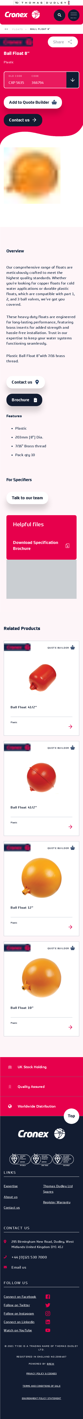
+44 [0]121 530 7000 (29, 1257)
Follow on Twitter (27, 1305)
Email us (19, 1267)
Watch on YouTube (27, 1330)
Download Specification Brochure (35, 545)
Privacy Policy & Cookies (41, 1373)
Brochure (20, 399)
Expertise (11, 1186)
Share (63, 41)
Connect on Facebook (27, 1297)
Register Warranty (57, 1202)
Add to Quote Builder (29, 102)
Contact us (19, 120)
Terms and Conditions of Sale (41, 1385)
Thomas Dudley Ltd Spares (58, 1188)
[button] (6, 29)
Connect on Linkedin (27, 1322)
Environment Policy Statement (41, 1398)
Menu (74, 16)
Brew (50, 1363)
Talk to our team (27, 497)
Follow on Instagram (27, 1313)
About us (10, 1197)
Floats (17, 29)
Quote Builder (58, 647)
